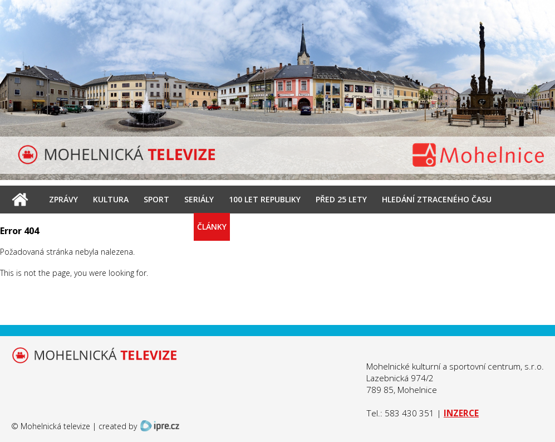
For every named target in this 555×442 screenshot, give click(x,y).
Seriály (199, 199)
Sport (156, 199)
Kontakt (261, 226)
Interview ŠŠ (75, 226)
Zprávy (63, 199)
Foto (171, 226)
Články (212, 226)
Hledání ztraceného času (437, 199)
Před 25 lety (341, 199)
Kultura (111, 199)
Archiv (131, 226)
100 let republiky (265, 199)
